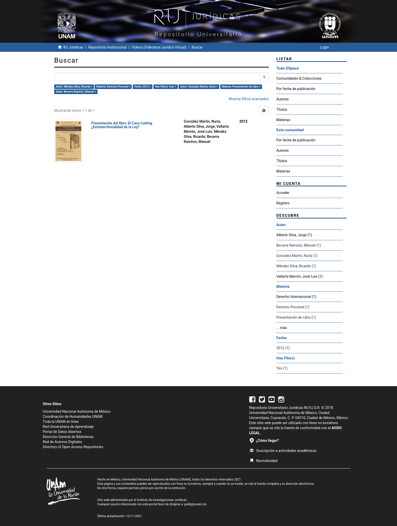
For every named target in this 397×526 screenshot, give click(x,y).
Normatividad (263, 461)
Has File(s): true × (165, 86)
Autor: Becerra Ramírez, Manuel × (76, 91)
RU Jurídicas (73, 47)
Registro (283, 203)
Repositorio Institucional (107, 47)
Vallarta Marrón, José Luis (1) (299, 276)
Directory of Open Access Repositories (73, 447)
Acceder (282, 193)
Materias (283, 120)
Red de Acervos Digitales (62, 442)
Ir (264, 77)
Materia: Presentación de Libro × (241, 86)
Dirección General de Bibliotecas (68, 437)
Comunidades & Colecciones (299, 78)
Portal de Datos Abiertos (62, 432)
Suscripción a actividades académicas (283, 451)
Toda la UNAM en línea (60, 422)
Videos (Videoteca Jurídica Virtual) (159, 47)
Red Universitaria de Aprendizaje (68, 427)
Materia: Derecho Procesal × (113, 86)
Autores (282, 99)
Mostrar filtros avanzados (249, 99)
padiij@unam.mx (195, 504)
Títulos (281, 109)
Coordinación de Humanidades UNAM (73, 416)
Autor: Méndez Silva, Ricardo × (74, 86)
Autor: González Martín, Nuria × (199, 86)
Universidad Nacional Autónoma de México (77, 411)
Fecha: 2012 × (142, 86)
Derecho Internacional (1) (296, 297)
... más (281, 328)
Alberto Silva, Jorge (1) (294, 235)
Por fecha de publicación (295, 89)
